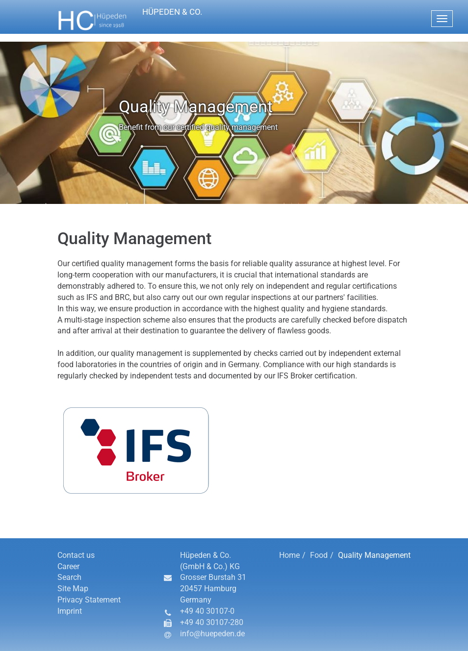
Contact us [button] (76, 555)
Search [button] (69, 577)
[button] (157, 20)
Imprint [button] (69, 611)
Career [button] (68, 566)
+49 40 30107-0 (207, 611)
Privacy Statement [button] (89, 599)
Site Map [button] (72, 588)
